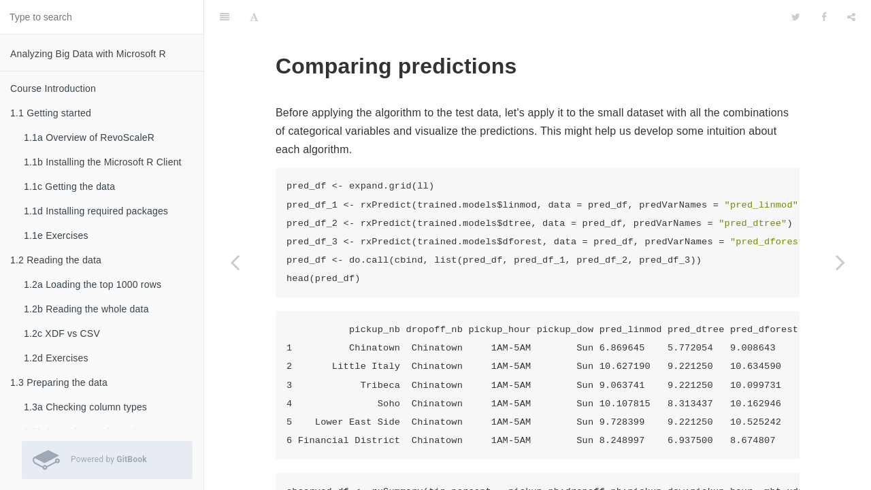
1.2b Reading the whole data (86, 309)
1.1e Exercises (56, 235)
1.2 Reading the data (55, 260)
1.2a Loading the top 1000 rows (92, 284)
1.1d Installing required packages (96, 211)
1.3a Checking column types (85, 407)
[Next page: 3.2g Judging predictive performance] (840, 262)
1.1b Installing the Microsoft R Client (103, 162)
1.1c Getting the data (69, 186)
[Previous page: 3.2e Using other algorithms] (234, 262)
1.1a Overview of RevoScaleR (89, 137)
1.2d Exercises (56, 358)
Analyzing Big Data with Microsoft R (88, 53)
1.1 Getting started (50, 113)
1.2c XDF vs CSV (62, 333)
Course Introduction (53, 88)
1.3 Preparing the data (59, 382)
